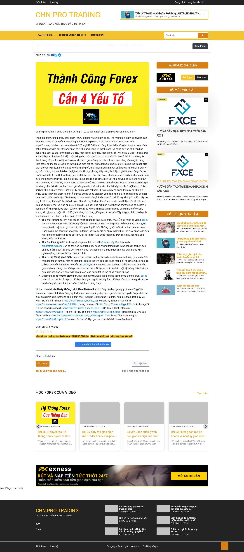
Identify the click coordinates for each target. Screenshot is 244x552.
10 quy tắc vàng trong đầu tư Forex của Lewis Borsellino (184, 509)
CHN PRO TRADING (80, 336)
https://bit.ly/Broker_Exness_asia (81, 308)
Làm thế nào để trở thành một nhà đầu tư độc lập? (183, 519)
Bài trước (42, 363)
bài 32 (144, 219)
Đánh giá (187, 77)
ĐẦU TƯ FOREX (45, 35)
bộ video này (107, 242)
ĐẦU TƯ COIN (96, 35)
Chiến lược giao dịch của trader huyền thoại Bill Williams (189, 257)
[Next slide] (205, 426)
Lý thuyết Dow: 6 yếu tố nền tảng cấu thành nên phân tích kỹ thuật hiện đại (190, 273)
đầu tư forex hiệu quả (100, 336)
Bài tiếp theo (140, 363)
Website (201, 77)
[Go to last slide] (38, 426)
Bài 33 (144, 275)
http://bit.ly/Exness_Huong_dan (81, 300)
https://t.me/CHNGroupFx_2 (51, 319)
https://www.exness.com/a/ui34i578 (56, 304)
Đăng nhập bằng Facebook (189, 2)
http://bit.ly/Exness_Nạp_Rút (115, 304)
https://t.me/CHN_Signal (106, 311)
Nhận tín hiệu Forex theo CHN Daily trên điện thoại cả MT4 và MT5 (191, 226)
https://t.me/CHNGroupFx (49, 311)
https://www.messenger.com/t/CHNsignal (80, 315)
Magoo (155, 546)
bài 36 (86, 264)
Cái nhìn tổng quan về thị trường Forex (131, 507)
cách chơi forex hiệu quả (121, 336)
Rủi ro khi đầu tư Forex (187, 286)
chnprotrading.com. (52, 245)
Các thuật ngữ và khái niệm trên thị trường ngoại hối (132, 530)
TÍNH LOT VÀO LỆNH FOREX (72, 35)
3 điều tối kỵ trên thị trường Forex (184, 530)
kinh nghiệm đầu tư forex (59, 336)
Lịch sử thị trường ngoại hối (133, 518)
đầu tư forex (41, 336)
